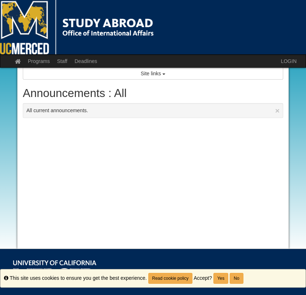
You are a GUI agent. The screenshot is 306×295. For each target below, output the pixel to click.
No (236, 278)
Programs (39, 61)
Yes (221, 278)
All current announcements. (153, 110)
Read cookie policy (170, 278)
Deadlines (86, 61)
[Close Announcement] (277, 110)
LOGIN (289, 61)
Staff (62, 61)
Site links (153, 73)
